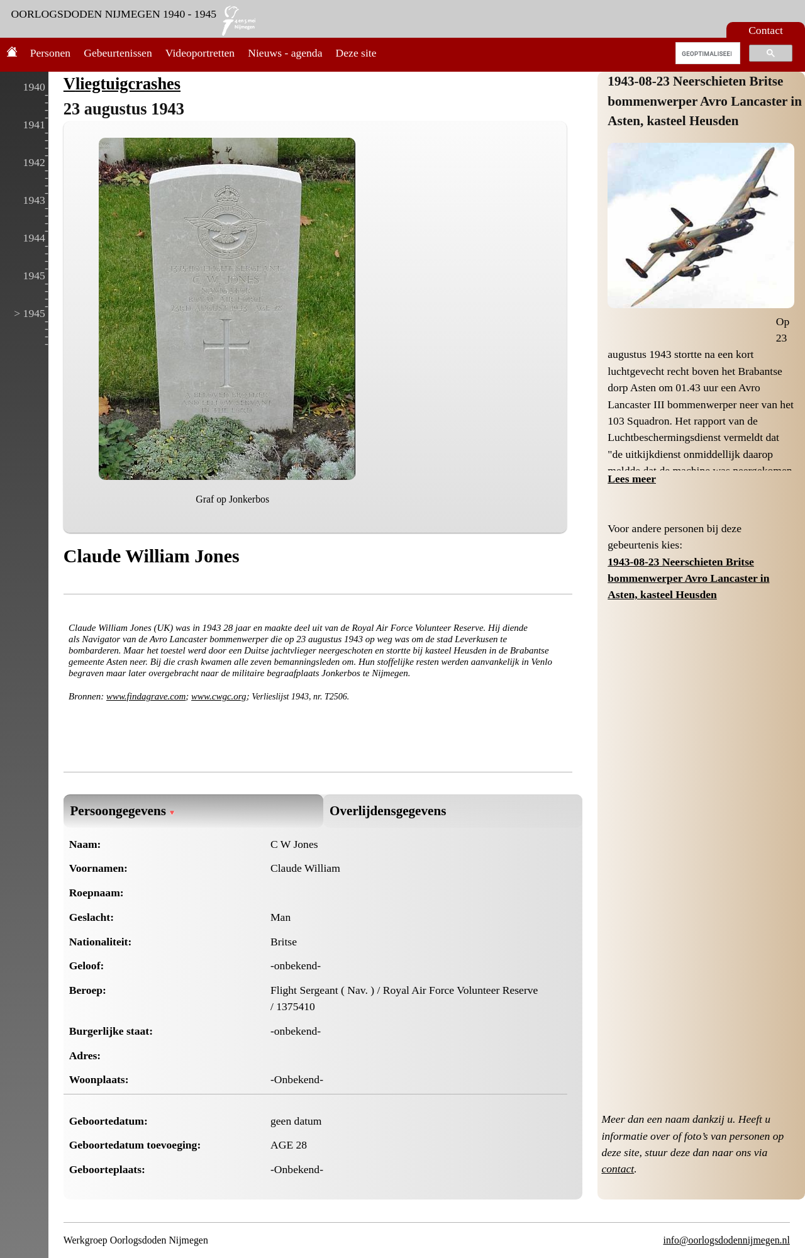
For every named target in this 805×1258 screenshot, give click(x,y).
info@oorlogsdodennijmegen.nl (726, 1240)
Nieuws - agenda (285, 53)
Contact (765, 30)
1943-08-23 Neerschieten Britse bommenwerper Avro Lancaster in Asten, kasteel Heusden (705, 101)
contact (617, 1168)
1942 (34, 162)
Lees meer (632, 478)
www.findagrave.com (146, 696)
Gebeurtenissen (118, 53)
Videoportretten (200, 53)
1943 (34, 200)
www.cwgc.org (219, 696)
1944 (34, 237)
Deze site (356, 53)
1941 (34, 124)
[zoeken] (706, 53)
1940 (34, 87)
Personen (50, 53)
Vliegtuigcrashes (122, 83)
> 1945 (29, 313)
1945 (34, 275)
